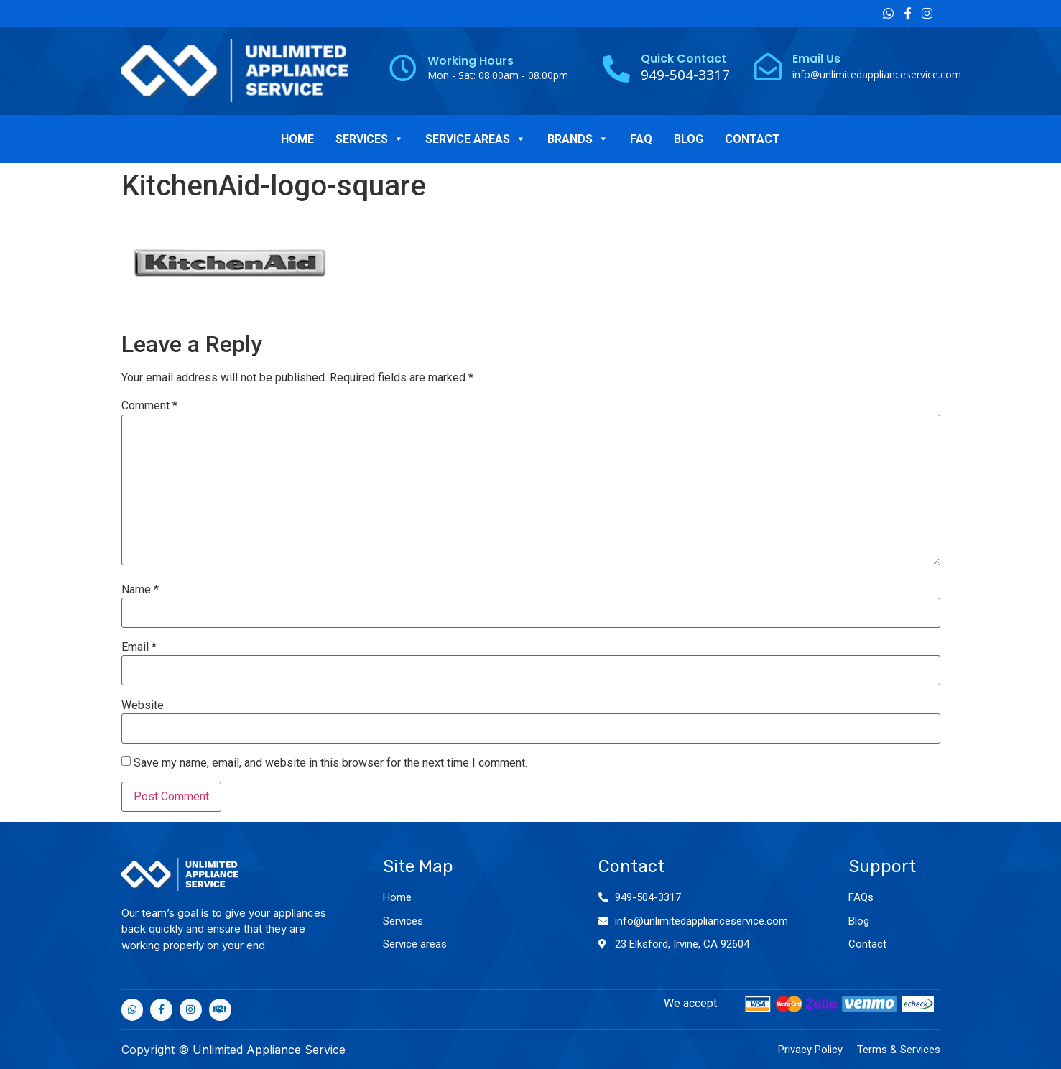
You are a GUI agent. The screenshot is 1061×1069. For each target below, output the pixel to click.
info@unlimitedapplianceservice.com (876, 74)
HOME (297, 139)
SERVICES (369, 139)
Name (140, 590)
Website (142, 705)
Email (139, 647)
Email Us (816, 58)
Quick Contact (683, 58)
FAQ (641, 139)
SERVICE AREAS (475, 139)
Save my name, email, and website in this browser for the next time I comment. (330, 763)
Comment (149, 406)
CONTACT (752, 139)
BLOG (688, 139)
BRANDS (577, 139)
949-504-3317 (648, 897)
